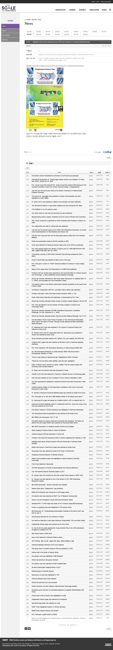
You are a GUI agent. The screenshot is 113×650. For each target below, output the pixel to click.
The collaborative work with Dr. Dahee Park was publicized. (50, 226)
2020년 (76, 31)
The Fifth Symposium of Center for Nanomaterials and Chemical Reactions (55, 468)
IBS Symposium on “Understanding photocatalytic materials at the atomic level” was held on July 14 (58, 512)
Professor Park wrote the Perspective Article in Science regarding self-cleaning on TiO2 (59, 438)
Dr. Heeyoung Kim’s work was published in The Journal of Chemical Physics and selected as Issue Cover (57, 328)
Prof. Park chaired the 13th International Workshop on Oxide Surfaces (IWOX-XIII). (57, 348)
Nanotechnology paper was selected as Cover (46, 603)
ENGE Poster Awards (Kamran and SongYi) (45, 610)
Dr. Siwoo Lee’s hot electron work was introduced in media (50, 370)
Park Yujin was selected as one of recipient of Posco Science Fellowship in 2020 (57, 378)
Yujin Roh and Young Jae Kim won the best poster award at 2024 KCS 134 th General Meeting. (58, 236)
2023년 (48, 31)
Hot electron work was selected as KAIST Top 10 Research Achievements (54, 496)
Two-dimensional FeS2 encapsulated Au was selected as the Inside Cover (55, 413)
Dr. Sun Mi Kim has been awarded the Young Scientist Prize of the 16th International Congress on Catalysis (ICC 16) (58, 529)
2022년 (57, 31)
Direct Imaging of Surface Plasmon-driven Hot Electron (49, 430)
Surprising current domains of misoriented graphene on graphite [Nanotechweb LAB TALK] (58, 591)
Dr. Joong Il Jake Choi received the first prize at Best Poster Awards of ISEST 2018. (57, 475)
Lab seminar (6, 35)
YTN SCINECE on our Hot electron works (44, 209)
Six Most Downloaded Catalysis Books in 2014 (46, 567)
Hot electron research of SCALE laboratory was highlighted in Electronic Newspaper (57, 410)
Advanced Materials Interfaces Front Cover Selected (48, 545)
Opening (4, 39)
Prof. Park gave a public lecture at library (44, 614)
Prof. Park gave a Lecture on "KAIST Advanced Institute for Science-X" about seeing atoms (58, 264)
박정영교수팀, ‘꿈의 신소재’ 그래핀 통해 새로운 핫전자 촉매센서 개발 (53, 541)
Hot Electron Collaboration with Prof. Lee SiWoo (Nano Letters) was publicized (56, 290)
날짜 (99, 172)
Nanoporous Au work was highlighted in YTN (45, 575)
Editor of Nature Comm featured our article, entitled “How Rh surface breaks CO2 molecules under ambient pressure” (57, 365)
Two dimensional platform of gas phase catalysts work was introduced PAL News (57, 205)
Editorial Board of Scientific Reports (43, 571)
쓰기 (108, 628)
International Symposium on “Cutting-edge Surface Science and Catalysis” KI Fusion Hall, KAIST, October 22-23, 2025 (58, 180)
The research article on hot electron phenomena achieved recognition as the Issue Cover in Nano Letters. (59, 285)
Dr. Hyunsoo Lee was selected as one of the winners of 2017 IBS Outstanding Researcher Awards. (56, 480)
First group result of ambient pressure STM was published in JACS (52, 548)
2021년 (66, 31)
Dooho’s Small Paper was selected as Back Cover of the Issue (51, 260)
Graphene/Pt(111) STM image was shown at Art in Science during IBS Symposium (57, 503)
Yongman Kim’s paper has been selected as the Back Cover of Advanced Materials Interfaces (57, 343)
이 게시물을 (97, 152)
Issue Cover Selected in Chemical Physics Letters (47, 537)
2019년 (85, 31)
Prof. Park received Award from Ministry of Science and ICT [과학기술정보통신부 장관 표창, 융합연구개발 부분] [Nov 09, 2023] (58, 249)
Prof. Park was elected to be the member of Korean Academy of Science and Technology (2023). (56, 306)
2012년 (66, 34)
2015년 (38, 34)
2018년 (94, 31)
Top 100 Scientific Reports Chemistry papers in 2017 (48, 471)
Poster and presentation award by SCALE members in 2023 (50, 241)
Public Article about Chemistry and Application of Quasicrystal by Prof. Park (55, 297)
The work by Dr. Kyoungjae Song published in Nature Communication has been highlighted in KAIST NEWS (56, 197)
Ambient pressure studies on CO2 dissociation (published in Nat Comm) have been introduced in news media (57, 388)
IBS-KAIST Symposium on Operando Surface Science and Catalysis (53, 426)
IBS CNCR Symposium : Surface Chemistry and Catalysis (49, 485)
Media (4, 30)
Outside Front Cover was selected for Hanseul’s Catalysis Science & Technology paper (58, 374)
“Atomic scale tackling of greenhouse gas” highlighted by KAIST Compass (55, 357)
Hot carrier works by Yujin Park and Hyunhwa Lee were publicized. (52, 213)
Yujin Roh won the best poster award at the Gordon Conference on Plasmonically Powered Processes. (57, 191)
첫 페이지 (62, 625)
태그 (29, 628)
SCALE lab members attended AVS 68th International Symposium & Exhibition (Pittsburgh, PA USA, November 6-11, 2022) (56, 311)
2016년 (29, 34)
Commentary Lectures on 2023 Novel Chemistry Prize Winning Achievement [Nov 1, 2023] (58, 255)
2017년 (104, 31)
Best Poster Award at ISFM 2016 (42, 533)
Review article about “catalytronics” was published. (47, 488)
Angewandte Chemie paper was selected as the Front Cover (50, 524)
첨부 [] (28, 152)
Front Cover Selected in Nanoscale (42, 464)
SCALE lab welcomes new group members (45, 560)
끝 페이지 (73, 625)
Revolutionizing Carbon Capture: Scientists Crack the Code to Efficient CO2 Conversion (59, 217)
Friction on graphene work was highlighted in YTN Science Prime (52, 507)
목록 (108, 157)
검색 (26, 628)
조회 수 (107, 172)
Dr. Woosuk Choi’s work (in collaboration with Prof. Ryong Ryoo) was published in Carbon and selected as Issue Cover (57, 334)
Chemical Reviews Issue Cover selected (44, 579)
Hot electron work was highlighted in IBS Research (47, 556)
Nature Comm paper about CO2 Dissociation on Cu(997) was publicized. (54, 269)
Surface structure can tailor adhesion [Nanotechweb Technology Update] (54, 586)
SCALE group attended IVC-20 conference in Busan (48, 517)
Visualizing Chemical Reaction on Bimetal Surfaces (47, 455)
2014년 (48, 34)
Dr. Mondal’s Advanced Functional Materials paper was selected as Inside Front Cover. (59, 393)
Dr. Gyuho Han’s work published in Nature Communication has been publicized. (56, 202)
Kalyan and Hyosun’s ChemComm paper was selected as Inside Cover (53, 447)
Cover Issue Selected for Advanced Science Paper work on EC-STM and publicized (57, 245)
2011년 (76, 34)
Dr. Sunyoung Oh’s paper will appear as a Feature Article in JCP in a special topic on (58, 400)
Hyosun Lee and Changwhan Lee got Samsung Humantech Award (52, 500)
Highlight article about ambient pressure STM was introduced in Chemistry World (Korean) (61, 42)
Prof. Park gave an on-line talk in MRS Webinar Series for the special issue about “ (57, 396)
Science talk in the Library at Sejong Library (45, 552)
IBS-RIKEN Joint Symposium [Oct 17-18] (45, 417)
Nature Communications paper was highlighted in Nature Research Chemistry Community (55, 459)
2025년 (29, 31)
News (4, 26)
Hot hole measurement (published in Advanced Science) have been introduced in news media (58, 382)
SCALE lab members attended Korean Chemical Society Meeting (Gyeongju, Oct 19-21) (59, 316)
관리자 (28, 46)
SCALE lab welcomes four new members (44, 582)
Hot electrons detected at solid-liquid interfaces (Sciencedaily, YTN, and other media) (58, 520)
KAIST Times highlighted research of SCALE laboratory (48, 607)
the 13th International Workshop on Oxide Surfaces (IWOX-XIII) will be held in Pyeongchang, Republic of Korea (55, 352)
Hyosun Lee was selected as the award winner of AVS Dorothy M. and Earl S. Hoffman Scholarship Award (58, 619)
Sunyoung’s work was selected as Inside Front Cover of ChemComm (53, 451)
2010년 (85, 34)
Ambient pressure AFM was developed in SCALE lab (48, 434)
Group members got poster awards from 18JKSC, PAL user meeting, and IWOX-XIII (58, 338)
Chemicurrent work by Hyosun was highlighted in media (49, 595)
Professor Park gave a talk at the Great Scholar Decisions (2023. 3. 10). (54, 293)
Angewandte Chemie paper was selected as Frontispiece (49, 599)
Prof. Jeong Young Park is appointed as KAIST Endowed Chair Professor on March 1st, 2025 (59, 221)
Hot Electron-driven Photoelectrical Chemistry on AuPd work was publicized (55, 176)
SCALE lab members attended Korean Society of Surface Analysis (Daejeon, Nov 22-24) (59, 301)
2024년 (38, 31)
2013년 (57, 34)
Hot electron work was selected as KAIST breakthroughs (49, 563)
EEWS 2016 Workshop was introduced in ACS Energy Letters (50, 492)
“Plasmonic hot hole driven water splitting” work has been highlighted (53, 361)
